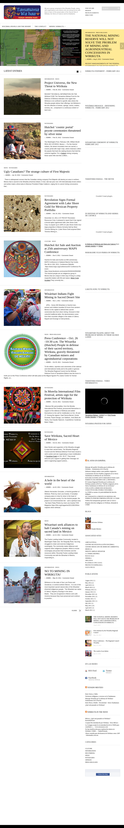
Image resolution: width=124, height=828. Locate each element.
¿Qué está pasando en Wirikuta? (95, 705)
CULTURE (48, 241)
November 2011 (90, 596)
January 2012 (89, 592)
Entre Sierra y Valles (91, 694)
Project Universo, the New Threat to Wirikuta (61, 84)
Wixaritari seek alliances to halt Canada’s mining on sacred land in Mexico (61, 528)
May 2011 (88, 605)
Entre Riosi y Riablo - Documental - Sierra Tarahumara (102, 703)
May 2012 (88, 583)
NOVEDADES (49, 123)
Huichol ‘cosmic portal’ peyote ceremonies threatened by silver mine (63, 130)
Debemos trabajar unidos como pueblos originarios (100, 471)
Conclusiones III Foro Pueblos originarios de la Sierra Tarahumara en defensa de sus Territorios (101, 474)
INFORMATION (90, 32)
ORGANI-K (89, 560)
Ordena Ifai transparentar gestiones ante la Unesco (100, 500)
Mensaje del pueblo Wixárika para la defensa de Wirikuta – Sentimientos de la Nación (99, 468)
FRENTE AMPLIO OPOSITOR (95, 551)
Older (74, 610)
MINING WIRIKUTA (56, 26)
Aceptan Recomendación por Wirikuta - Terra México (101, 723)
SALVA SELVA (90, 567)
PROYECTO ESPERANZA (93, 565)
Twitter (109, 671)
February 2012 (89, 590)
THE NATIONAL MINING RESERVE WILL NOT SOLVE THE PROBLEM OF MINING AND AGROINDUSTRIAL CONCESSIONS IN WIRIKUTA (102, 46)
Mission (88, 10)
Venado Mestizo (93, 529)
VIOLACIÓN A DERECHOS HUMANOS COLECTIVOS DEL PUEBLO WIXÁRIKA (99, 489)
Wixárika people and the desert (16, 26)
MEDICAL (88, 549)
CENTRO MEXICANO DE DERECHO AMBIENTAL (102, 547)
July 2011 (88, 603)
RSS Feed (92, 671)
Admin (89, 59)
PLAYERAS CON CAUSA (93, 563)
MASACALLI (89, 556)
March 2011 (89, 610)
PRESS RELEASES (101, 32)
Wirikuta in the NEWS (97, 712)
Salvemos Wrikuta (94, 522)
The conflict (40, 26)
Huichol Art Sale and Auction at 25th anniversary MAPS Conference (63, 248)
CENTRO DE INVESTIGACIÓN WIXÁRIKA (99, 544)
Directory (89, 15)
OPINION (88, 760)
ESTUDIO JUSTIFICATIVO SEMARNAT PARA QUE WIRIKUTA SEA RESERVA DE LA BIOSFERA (102, 479)
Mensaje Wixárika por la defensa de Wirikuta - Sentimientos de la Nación (99, 699)
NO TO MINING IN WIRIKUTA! (57, 572)
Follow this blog (103, 774)
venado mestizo (90, 246)
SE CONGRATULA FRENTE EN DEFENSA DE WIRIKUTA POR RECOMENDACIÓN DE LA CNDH (102, 497)
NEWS (57, 79)
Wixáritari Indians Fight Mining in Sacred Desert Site (62, 295)
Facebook (92, 678)
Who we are (89, 8)
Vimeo (100, 246)
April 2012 (88, 585)
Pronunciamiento (92, 13)
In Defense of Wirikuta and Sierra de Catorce (100, 244)
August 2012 (89, 580)
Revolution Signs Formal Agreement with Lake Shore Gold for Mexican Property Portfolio (62, 205)
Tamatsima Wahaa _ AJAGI (94, 415)
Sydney (63, 153)
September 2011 (90, 601)
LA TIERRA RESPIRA (92, 553)
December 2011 (90, 594)
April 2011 (88, 608)
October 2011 (89, 599)
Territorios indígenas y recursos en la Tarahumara (100, 696)
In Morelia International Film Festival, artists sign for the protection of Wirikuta (62, 395)
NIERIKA (88, 558)
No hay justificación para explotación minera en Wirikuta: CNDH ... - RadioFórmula (100, 730)
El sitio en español (96, 461)
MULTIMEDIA (90, 753)
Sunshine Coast (51, 456)
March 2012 (89, 587)
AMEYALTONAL (91, 542)
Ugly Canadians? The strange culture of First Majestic (37, 171)
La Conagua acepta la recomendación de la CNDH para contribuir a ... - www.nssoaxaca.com (102, 726)
